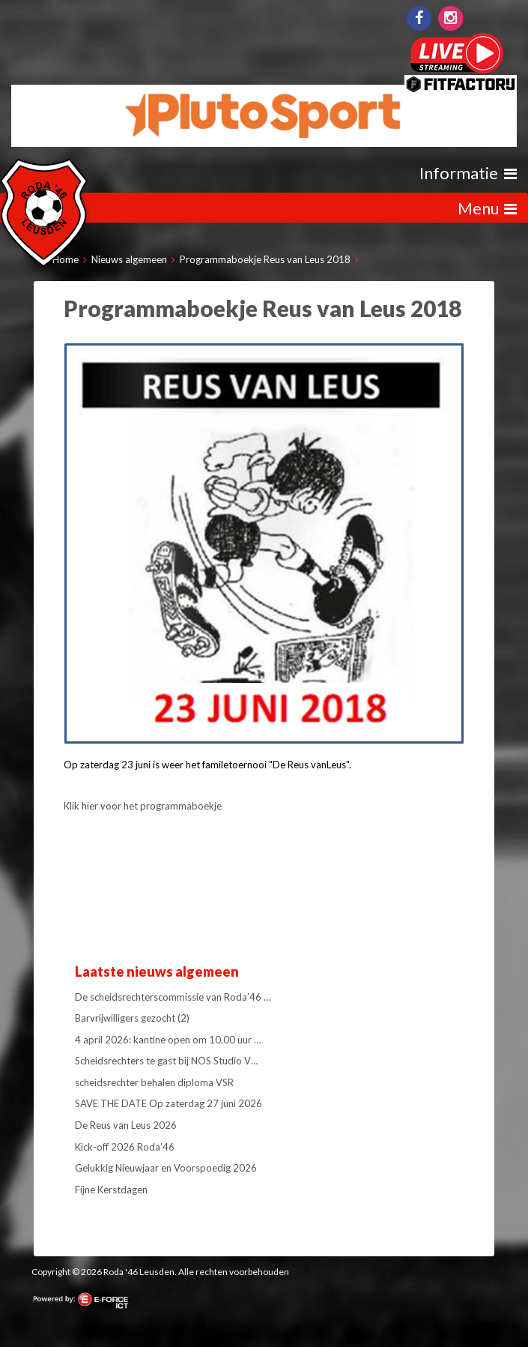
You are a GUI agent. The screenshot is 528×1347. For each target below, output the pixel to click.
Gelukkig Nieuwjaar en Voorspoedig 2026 (166, 1168)
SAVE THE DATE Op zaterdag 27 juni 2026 (168, 1103)
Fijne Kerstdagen (111, 1190)
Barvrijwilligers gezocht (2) (132, 1018)
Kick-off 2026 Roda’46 (125, 1147)
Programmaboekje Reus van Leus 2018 (265, 259)
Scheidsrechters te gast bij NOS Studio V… (166, 1061)
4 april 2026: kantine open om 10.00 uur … (168, 1040)
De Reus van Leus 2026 (126, 1125)
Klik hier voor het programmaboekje (143, 806)
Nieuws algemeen (129, 259)
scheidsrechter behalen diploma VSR (154, 1082)
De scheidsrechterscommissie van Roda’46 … (172, 997)
